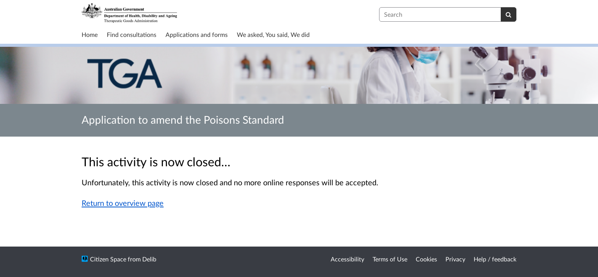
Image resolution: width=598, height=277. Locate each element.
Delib (149, 259)
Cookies (426, 259)
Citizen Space (108, 259)
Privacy (455, 259)
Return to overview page (123, 202)
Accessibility (347, 259)
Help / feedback (495, 259)
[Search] (508, 14)
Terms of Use (390, 259)
